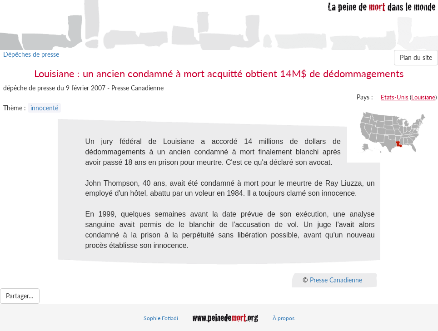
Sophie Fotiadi (161, 318)
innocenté (44, 108)
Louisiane (423, 97)
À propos (283, 318)
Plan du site (416, 57)
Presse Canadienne (336, 280)
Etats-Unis (394, 97)
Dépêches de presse (31, 54)
